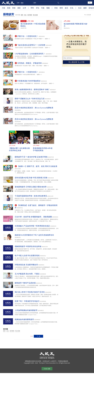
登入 (90, 2)
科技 (56, 8)
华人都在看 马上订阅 (76, 62)
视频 (48, 8)
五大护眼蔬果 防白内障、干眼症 (27, 274)
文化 (71, 8)
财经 (61, 8)
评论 (37, 8)
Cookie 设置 (47, 368)
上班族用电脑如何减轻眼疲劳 (26, 310)
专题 (42, 8)
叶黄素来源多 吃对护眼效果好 (28, 81)
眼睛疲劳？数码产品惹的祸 (25, 283)
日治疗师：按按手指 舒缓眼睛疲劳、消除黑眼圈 (33, 217)
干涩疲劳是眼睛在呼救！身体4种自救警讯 (31, 196)
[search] (46, 2)
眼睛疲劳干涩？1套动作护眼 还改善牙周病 (31, 157)
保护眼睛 (29, 15)
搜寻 (58, 2)
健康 (85, 8)
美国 (8, 8)
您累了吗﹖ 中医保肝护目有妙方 (27, 301)
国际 (19, 8)
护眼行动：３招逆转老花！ (27, 36)
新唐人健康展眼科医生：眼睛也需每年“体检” (32, 89)
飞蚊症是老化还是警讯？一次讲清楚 (31, 45)
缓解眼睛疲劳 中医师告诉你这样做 (28, 246)
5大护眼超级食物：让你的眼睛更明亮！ (30, 54)
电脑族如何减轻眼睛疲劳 (24, 319)
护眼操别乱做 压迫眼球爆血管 (26, 265)
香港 (13, 8)
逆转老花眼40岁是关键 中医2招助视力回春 (31, 178)
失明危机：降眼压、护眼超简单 (29, 63)
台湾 (24, 8)
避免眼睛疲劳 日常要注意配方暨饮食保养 (31, 187)
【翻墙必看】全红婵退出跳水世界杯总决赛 (19, 149)
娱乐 (66, 8)
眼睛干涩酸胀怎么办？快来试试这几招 (29, 99)
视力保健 (35, 15)
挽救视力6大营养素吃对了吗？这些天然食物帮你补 (34, 235)
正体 (18, 3)
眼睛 (22, 15)
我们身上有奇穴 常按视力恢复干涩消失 (30, 292)
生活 (79, 8)
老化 (25, 15)
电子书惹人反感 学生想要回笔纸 (27, 255)
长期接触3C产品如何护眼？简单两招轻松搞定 (32, 226)
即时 (32, 8)
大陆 (3, 8)
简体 (22, 3)
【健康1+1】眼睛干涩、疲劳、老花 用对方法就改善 (37, 166)
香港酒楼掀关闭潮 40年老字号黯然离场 (43, 149)
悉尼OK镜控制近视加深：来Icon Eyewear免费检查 (34, 108)
